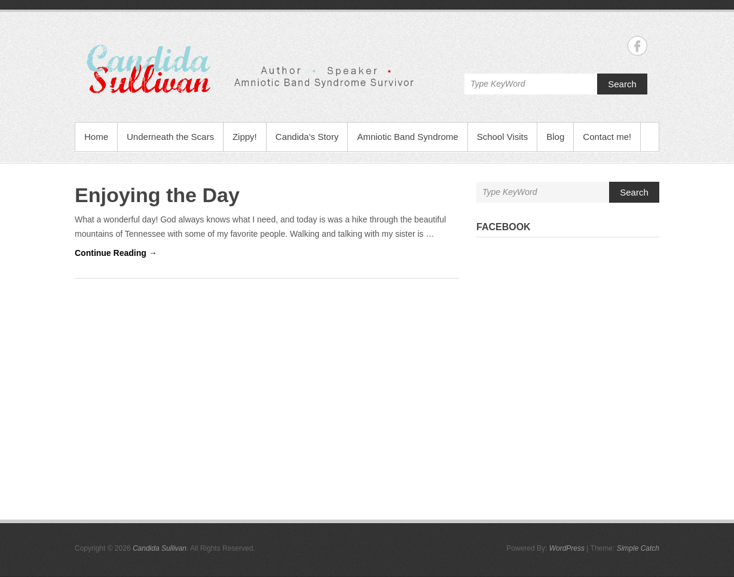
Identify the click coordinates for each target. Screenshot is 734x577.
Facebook (503, 227)
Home (96, 137)
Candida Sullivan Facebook (637, 46)
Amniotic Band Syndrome (407, 137)
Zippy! (245, 137)
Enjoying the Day (157, 195)
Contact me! (607, 137)
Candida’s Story (307, 137)
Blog (555, 137)
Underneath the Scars (170, 137)
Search (622, 84)
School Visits (502, 137)
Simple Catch (638, 548)
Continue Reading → (116, 253)
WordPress (567, 548)
